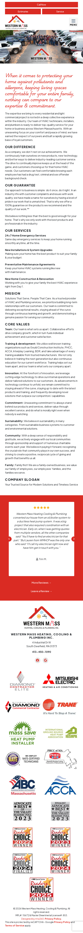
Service (60, 11)
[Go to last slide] (9, 538)
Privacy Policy (62, 922)
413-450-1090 (41, 651)
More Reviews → (41, 582)
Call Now (41, 4)
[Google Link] (45, 660)
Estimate (23, 11)
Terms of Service (14, 925)
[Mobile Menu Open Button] (73, 22)
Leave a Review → (41, 591)
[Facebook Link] (37, 660)
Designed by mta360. (33, 918)
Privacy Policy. (53, 918)
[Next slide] (73, 538)
